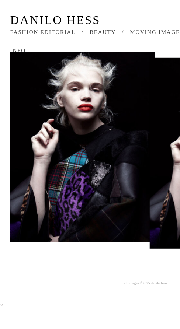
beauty (103, 32)
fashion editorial (43, 32)
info (18, 50)
